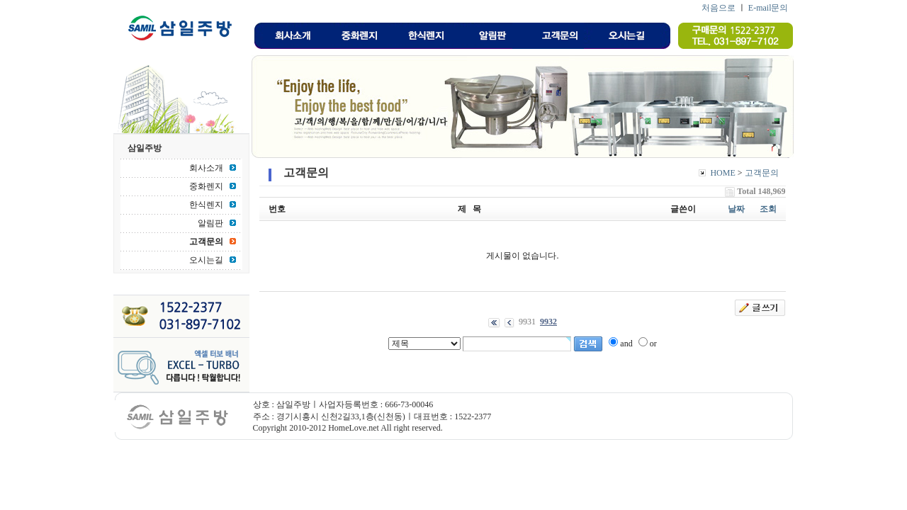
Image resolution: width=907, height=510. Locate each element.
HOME (722, 173)
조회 (768, 209)
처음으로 (719, 8)
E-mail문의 (768, 8)
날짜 (736, 209)
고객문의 (762, 173)
